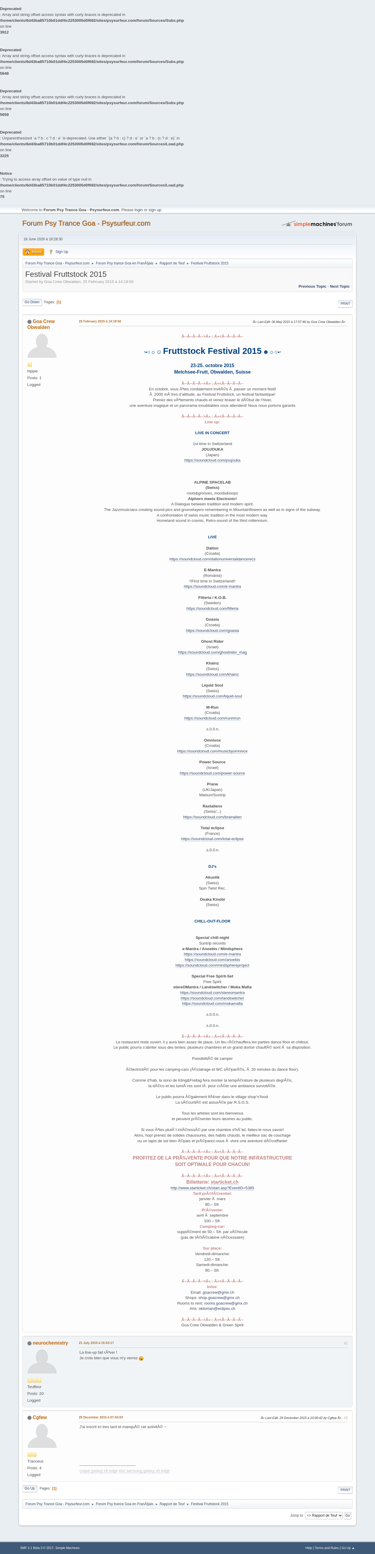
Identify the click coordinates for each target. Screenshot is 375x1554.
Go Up (30, 1488)
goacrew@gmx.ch (218, 1292)
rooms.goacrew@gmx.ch (226, 1303)
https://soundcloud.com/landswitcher (212, 998)
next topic (340, 286)
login (138, 210)
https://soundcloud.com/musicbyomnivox (212, 751)
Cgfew (40, 1417)
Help (308, 1548)
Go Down (32, 302)
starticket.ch (225, 1182)
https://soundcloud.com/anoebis (212, 959)
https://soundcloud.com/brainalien (212, 817)
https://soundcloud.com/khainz (212, 674)
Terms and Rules (327, 1548)
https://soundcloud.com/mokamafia (212, 1003)
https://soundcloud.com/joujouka (212, 460)
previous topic (313, 286)
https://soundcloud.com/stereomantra (212, 992)
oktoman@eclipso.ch (217, 1308)
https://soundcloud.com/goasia (212, 630)
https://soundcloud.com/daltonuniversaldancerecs (213, 559)
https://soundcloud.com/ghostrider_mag (212, 652)
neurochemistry (50, 1342)
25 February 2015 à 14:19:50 (100, 321)
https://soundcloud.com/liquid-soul (212, 696)
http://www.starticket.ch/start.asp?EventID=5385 (212, 1188)
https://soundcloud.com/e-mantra (212, 586)
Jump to (296, 1515)
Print (345, 303)
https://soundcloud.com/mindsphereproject (212, 965)
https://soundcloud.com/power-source (212, 773)
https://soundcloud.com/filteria (212, 608)
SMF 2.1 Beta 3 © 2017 (37, 1548)
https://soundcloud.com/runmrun (212, 718)
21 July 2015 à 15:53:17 (96, 1343)
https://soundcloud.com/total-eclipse (212, 839)
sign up (155, 210)
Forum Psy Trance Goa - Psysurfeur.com (86, 223)
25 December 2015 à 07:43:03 (101, 1417)
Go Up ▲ (348, 1548)
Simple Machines (67, 1548)
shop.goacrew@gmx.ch (218, 1297)
